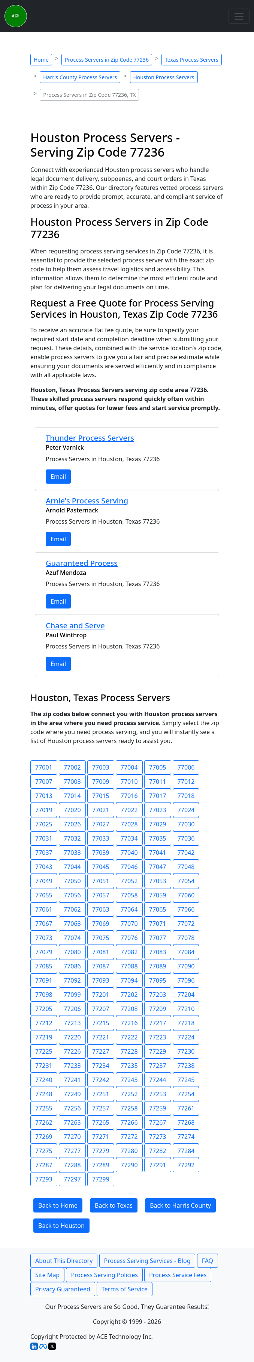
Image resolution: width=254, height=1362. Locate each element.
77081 (100, 952)
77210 (186, 1009)
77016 (129, 796)
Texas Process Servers (191, 59)
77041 (157, 852)
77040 (129, 852)
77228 (129, 1051)
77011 (157, 781)
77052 (129, 881)
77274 (186, 1137)
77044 (72, 867)
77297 (72, 1179)
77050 (72, 881)
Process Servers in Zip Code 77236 (107, 59)
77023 (157, 810)
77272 (129, 1137)
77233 (72, 1065)
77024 (186, 810)
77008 (72, 781)
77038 (72, 852)
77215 (100, 1023)
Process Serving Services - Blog (147, 1261)
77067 (43, 923)
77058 (129, 895)
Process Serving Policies (104, 1275)
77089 (157, 966)
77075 (100, 938)
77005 (157, 767)
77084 (186, 952)
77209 (157, 1009)
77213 (72, 1023)
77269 (43, 1137)
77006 (186, 767)
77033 (100, 838)
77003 (100, 767)
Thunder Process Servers (90, 438)
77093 (100, 980)
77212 (43, 1023)
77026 (72, 824)
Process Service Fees (177, 1275)
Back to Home (58, 1205)
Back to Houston (61, 1225)
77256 (72, 1108)
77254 (186, 1094)
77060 (186, 895)
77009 (100, 781)
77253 (157, 1094)
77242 (100, 1080)
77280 (129, 1151)
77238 (186, 1065)
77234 (100, 1065)
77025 (43, 824)
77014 (72, 796)
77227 (100, 1051)
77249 (72, 1094)
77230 (186, 1051)
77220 (72, 1037)
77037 (43, 852)
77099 (72, 994)
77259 (157, 1108)
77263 (72, 1122)
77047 (157, 867)
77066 (186, 909)
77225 (43, 1051)
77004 (129, 767)
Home (41, 59)
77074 (72, 938)
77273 (157, 1137)
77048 (186, 867)
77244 (157, 1080)
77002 (72, 767)
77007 (43, 781)
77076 (129, 938)
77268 (186, 1122)
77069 (100, 923)
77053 (157, 881)
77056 (72, 895)
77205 (43, 1009)
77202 (129, 994)
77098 (43, 994)
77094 (129, 980)
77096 (186, 980)
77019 (43, 810)
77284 (186, 1151)
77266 (129, 1122)
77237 (157, 1065)
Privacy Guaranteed (62, 1289)
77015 (100, 796)
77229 (157, 1051)
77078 (186, 938)
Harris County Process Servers (80, 77)
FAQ (207, 1261)
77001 (43, 767)
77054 (186, 881)
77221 (100, 1037)
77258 (129, 1108)
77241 (72, 1080)
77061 (43, 909)
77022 (129, 810)
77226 (72, 1051)
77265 (100, 1122)
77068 (72, 923)
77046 (129, 867)
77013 (43, 796)
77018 (186, 796)
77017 (157, 796)
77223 (157, 1037)
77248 (43, 1094)
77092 (72, 980)
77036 (186, 838)
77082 (129, 952)
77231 (43, 1065)
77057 (100, 895)
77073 (43, 938)
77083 (157, 952)
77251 (100, 1094)
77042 (186, 852)
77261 (186, 1108)
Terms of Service (125, 1289)
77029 (157, 824)
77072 (186, 923)
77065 (157, 909)
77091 (43, 980)
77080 (72, 952)
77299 (100, 1179)
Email (58, 476)
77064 (129, 909)
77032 (72, 838)
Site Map (47, 1275)
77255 (43, 1108)
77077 (157, 938)
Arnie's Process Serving (87, 501)
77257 (100, 1108)
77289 (100, 1165)
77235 (129, 1065)
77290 (129, 1165)
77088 (129, 966)
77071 (157, 923)
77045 (100, 867)
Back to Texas (114, 1205)
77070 (129, 923)
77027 (100, 824)
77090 (186, 966)
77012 (186, 781)
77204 (186, 994)
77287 (43, 1165)
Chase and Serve (75, 625)
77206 (72, 1009)
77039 (100, 852)
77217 (157, 1023)
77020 (72, 810)
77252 (129, 1094)
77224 (186, 1037)
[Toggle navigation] (239, 16)
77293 (43, 1179)
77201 (100, 994)
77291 (157, 1165)
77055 (43, 895)
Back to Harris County (180, 1205)
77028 (129, 824)
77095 (157, 980)
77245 (186, 1080)
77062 (72, 909)
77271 (100, 1137)
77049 (43, 881)
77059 (157, 895)
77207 (100, 1009)
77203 (157, 994)
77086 (72, 966)
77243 (129, 1080)
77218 (186, 1023)
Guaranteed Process (82, 563)
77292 (186, 1165)
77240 (43, 1080)
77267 (157, 1122)
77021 (100, 810)
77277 (72, 1151)
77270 (72, 1137)
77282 (157, 1151)
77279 (100, 1151)
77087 (100, 966)
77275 (43, 1151)
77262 (43, 1122)
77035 (157, 838)
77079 (43, 952)
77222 (129, 1037)
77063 (100, 909)
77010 (129, 781)
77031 (43, 838)
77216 (129, 1023)
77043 (43, 867)
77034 (129, 838)
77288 (72, 1165)
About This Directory (64, 1261)
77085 (43, 966)
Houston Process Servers (163, 77)
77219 (43, 1037)
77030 (186, 824)
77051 (100, 881)
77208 (129, 1009)
